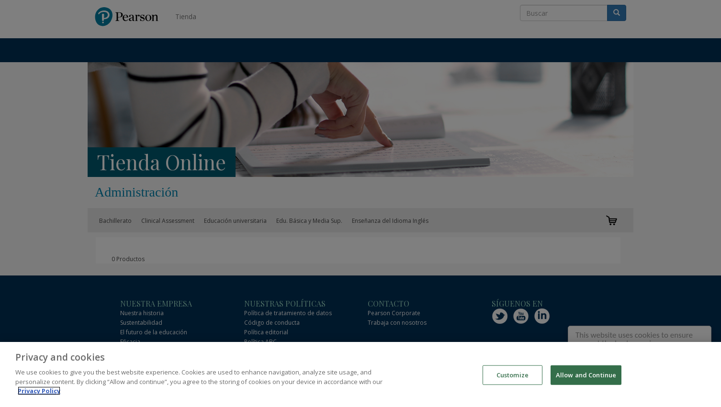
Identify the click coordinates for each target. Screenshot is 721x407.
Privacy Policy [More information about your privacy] (39, 391)
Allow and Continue (586, 375)
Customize (512, 375)
